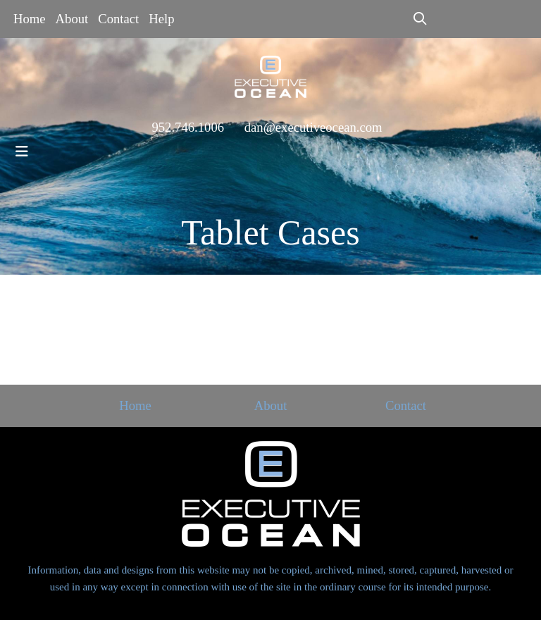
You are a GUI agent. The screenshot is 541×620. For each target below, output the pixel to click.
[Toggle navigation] (22, 151)
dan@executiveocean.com (313, 127)
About (72, 18)
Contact (118, 18)
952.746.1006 (187, 127)
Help (161, 18)
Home (29, 18)
